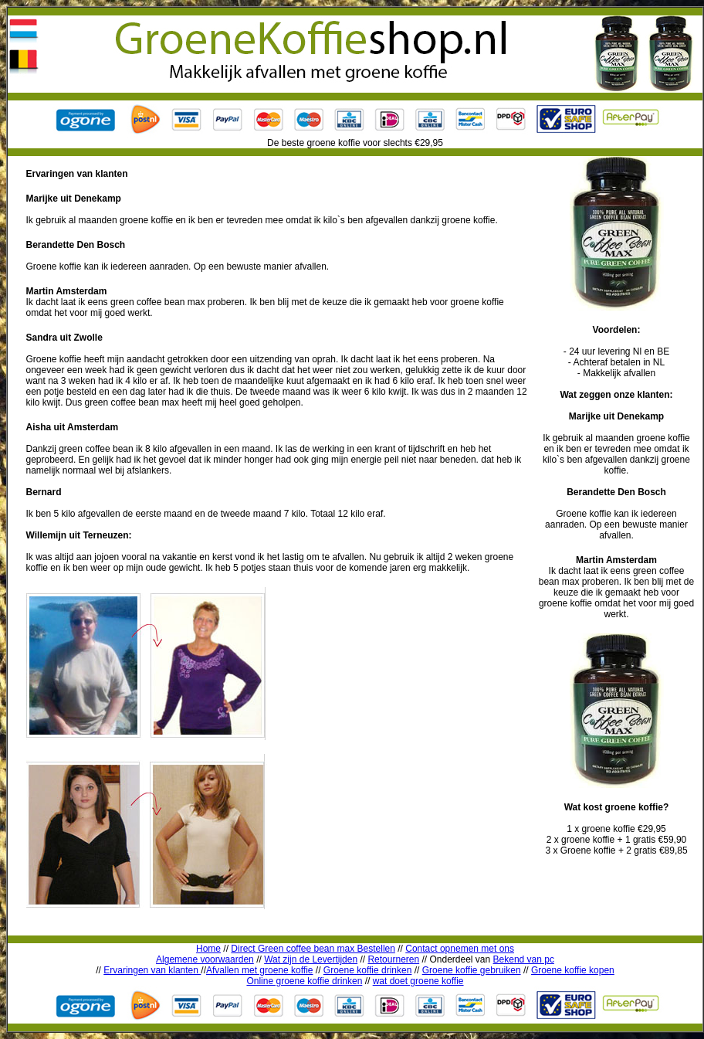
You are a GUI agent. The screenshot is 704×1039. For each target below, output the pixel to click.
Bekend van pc (523, 959)
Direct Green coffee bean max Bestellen (313, 948)
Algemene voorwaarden (205, 959)
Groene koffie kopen (572, 970)
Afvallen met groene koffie (259, 970)
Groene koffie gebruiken (471, 970)
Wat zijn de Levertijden (310, 959)
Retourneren (393, 959)
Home (208, 948)
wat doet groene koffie (418, 981)
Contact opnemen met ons (459, 948)
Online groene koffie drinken (304, 981)
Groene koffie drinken (367, 970)
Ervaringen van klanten (152, 970)
